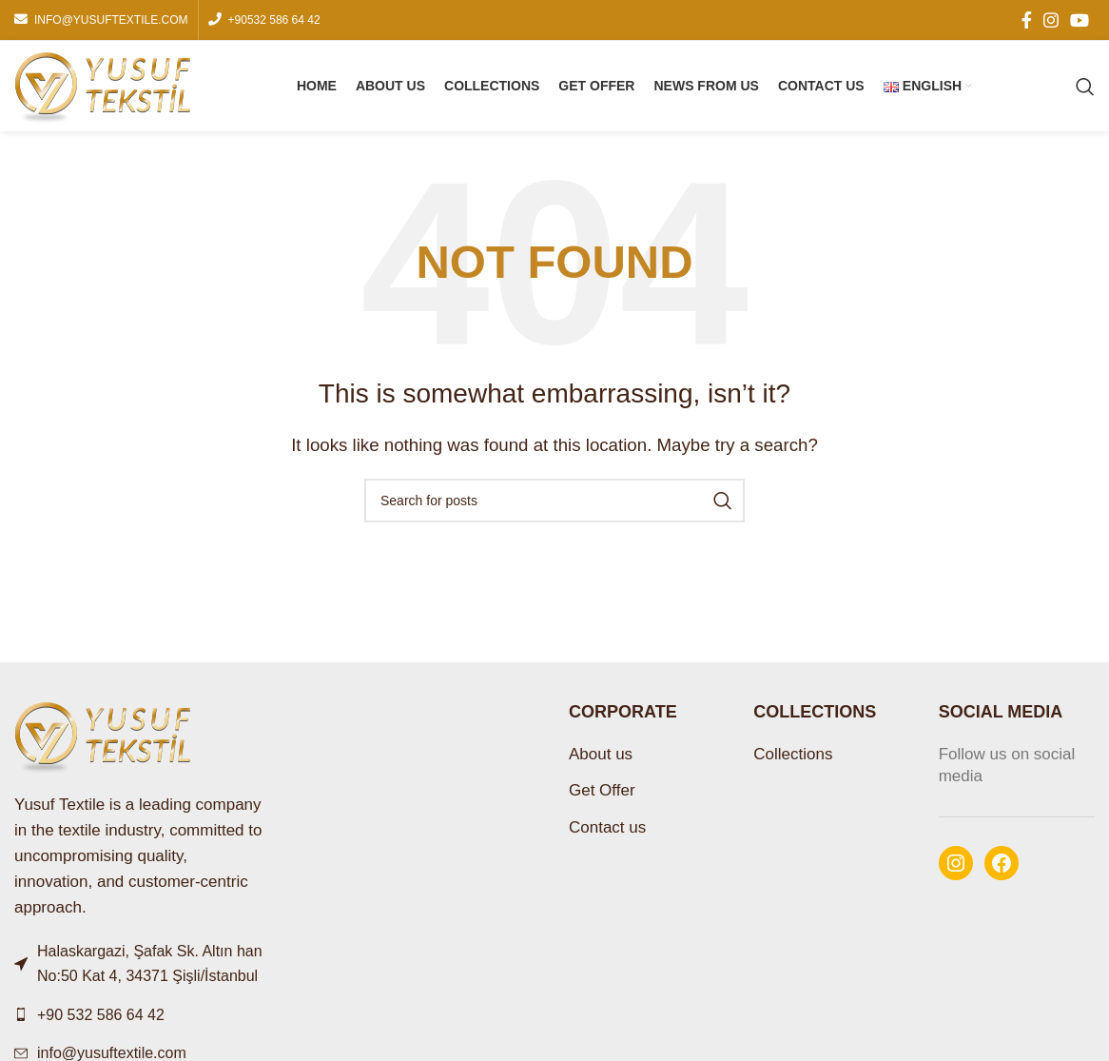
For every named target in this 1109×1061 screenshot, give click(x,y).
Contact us (607, 827)
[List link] (138, 1015)
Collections (792, 754)
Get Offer (602, 790)
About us (600, 754)
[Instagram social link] (1051, 20)
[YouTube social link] (1079, 20)
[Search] (1085, 87)
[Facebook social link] (1027, 20)
